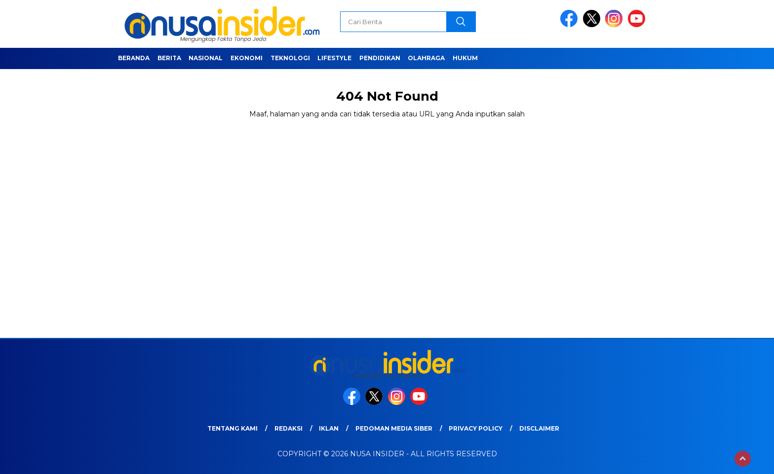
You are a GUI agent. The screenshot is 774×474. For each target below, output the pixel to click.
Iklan (329, 428)
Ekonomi (247, 58)
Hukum (465, 58)
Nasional (206, 58)
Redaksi (288, 428)
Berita (169, 58)
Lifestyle (334, 58)
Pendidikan (379, 58)
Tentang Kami (232, 428)
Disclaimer (539, 428)
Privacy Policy (476, 428)
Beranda (134, 58)
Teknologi (290, 58)
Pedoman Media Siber (393, 428)
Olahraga (426, 58)
